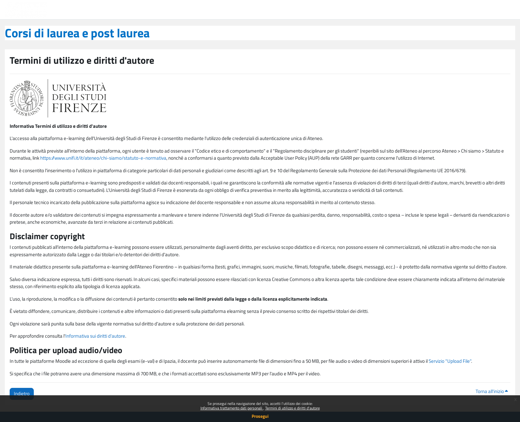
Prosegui (260, 416)
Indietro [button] (22, 393)
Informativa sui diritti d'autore (95, 336)
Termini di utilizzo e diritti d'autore (292, 408)
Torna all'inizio (492, 391)
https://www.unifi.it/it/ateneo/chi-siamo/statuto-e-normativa (103, 158)
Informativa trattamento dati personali (231, 408)
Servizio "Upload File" (450, 361)
